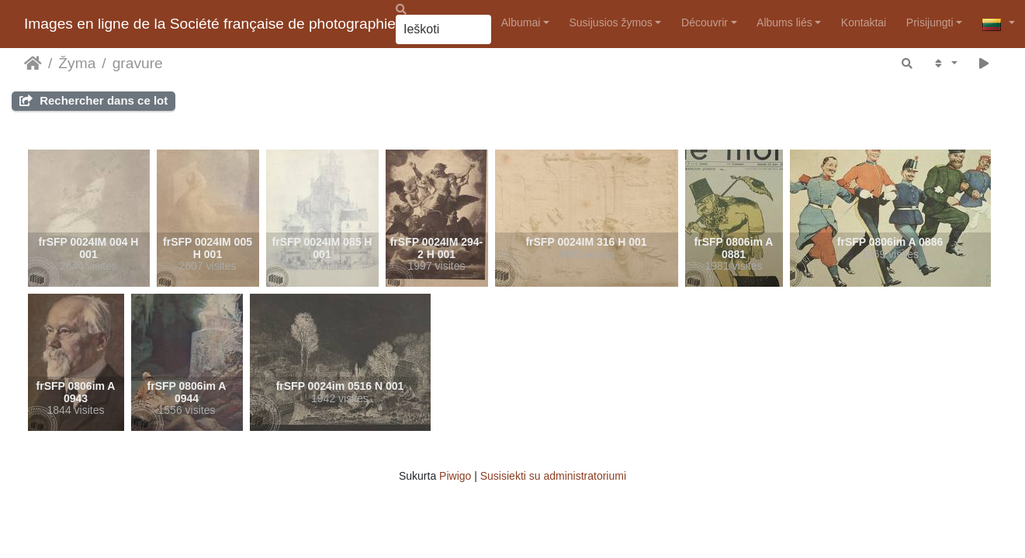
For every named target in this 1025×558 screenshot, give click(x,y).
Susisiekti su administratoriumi (553, 476)
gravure (138, 63)
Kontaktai (863, 22)
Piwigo (455, 476)
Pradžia (33, 63)
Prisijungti (930, 22)
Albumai (521, 22)
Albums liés (784, 22)
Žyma (76, 63)
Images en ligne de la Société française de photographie (210, 24)
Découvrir (704, 22)
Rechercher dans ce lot (93, 100)
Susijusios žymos (611, 22)
